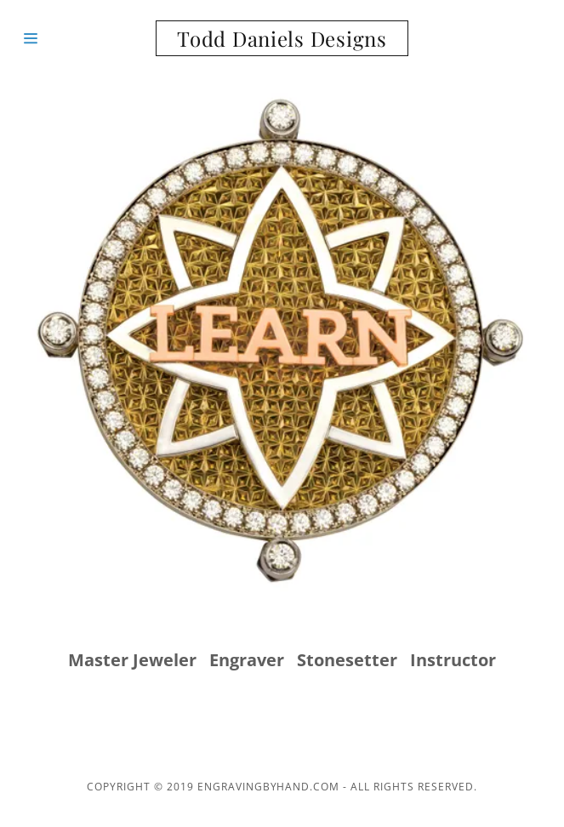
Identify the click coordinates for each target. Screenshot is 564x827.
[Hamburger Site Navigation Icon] (67, 38)
